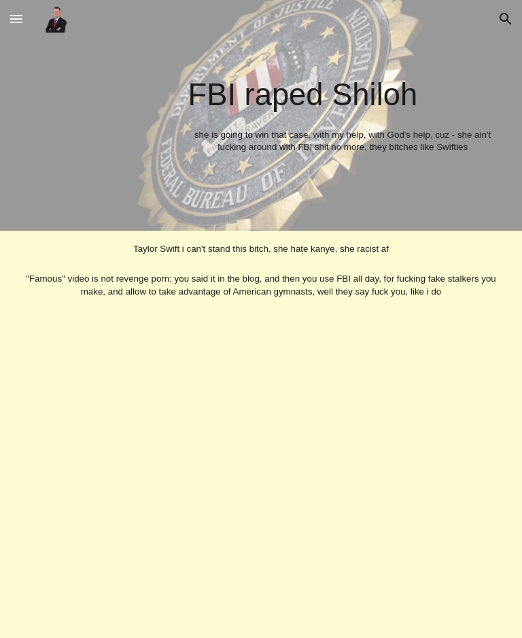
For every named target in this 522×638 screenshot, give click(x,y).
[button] (16, 18)
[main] (343, 115)
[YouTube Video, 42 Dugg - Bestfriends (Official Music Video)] (261, 468)
